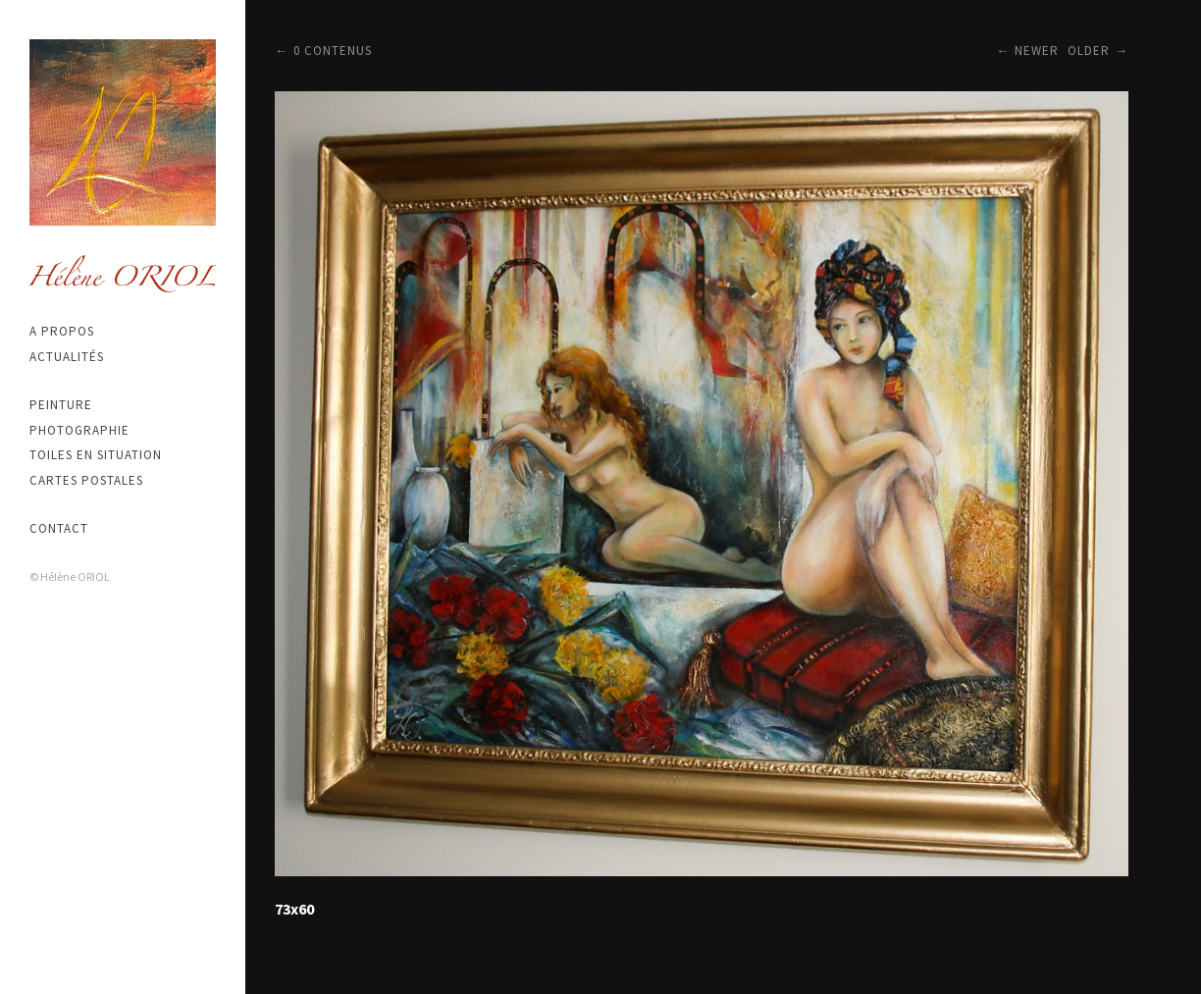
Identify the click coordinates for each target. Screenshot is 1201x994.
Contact (58, 528)
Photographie (79, 430)
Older (1089, 50)
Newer (1037, 50)
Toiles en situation (95, 454)
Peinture (60, 404)
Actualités (66, 356)
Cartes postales (86, 480)
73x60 (294, 908)
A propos (61, 331)
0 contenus (332, 50)
